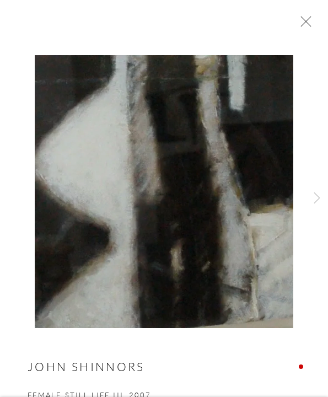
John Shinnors (86, 368)
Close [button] (303, 25)
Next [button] (317, 198)
